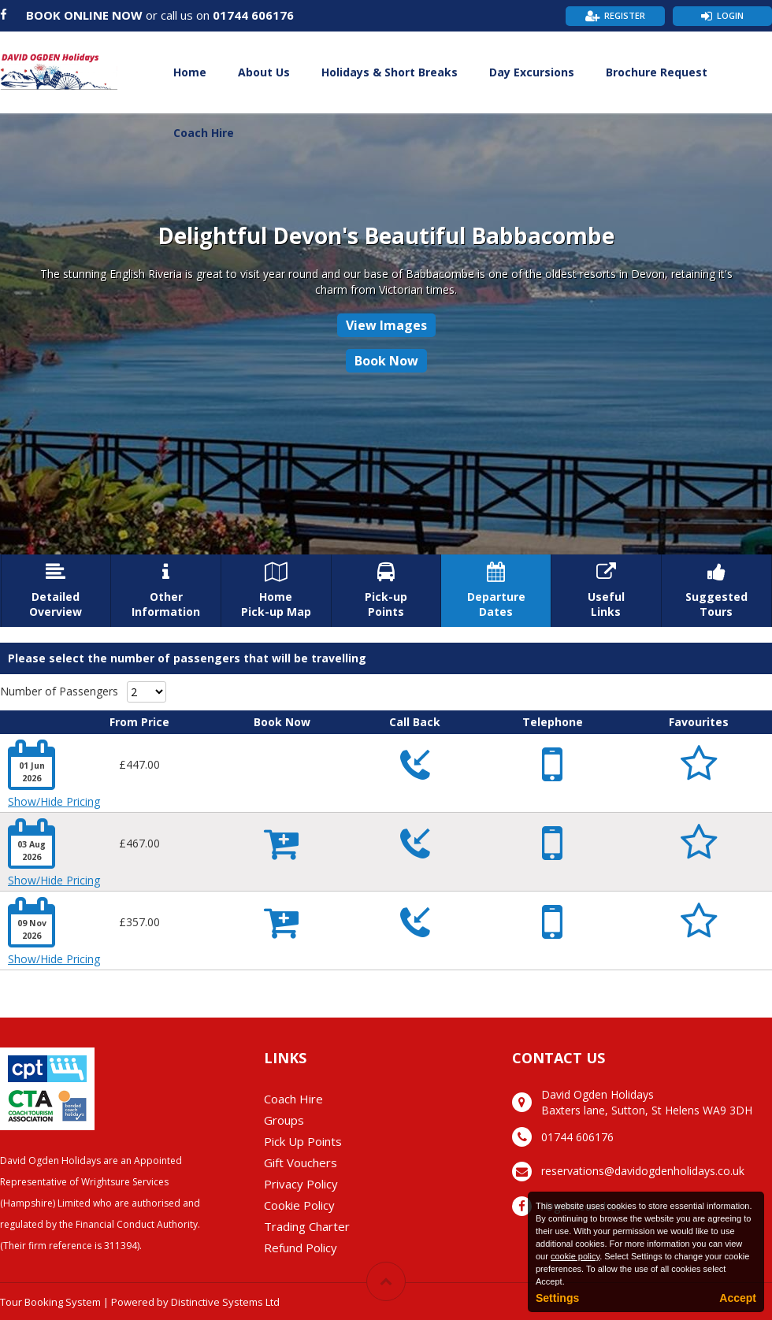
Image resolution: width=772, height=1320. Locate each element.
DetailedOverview (56, 590)
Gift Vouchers (300, 1162)
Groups (284, 1120)
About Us (264, 72)
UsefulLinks (606, 590)
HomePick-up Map (276, 590)
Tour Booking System (50, 1302)
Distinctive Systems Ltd (225, 1302)
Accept (737, 1298)
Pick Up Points (303, 1141)
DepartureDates (496, 590)
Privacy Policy (301, 1184)
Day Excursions (531, 72)
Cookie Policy (299, 1205)
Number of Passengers (59, 691)
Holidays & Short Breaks (389, 72)
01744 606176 (253, 15)
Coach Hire (203, 132)
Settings (557, 1298)
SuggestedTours (716, 590)
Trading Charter (307, 1226)
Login (730, 15)
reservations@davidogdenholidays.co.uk (642, 1170)
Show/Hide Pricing (54, 801)
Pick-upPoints (386, 590)
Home (189, 72)
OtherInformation (166, 590)
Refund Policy (300, 1247)
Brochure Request (656, 72)
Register (624, 15)
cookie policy (575, 1256)
